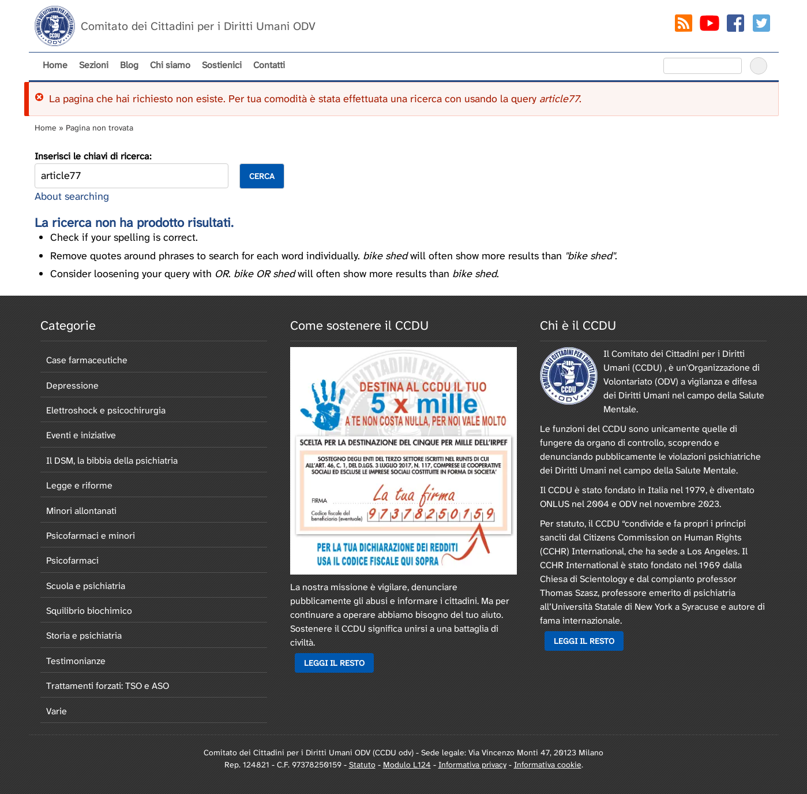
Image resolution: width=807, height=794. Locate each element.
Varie (56, 711)
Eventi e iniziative (81, 435)
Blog (129, 65)
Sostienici (222, 65)
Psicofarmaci (72, 560)
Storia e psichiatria (84, 635)
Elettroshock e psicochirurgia (106, 410)
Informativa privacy (472, 764)
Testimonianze (76, 661)
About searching (72, 196)
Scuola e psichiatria (85, 586)
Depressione (72, 385)
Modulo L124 (407, 764)
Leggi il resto (334, 663)
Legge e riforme (79, 485)
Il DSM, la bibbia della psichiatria (112, 460)
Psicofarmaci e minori (90, 536)
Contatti (269, 65)
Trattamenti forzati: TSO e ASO (107, 686)
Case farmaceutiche (86, 360)
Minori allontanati (81, 511)
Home (55, 65)
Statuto (362, 764)
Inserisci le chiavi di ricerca (92, 156)
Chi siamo (170, 65)
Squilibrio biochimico (89, 611)
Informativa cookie (547, 764)
